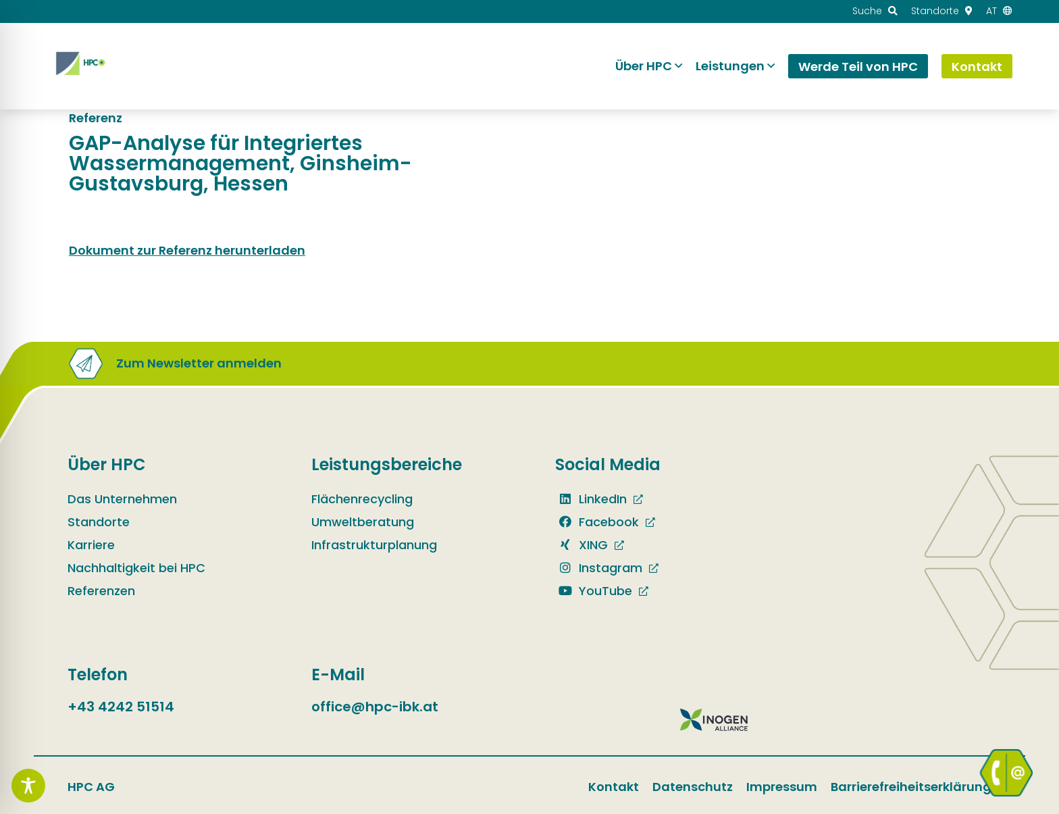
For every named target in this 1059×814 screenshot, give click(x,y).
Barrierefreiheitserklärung (911, 786)
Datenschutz (692, 786)
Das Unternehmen (122, 498)
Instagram (598, 567)
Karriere (91, 544)
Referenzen (101, 590)
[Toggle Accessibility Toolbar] (28, 785)
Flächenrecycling (362, 498)
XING (581, 544)
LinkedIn (591, 498)
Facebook (597, 521)
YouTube (593, 590)
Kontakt (613, 786)
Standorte (99, 521)
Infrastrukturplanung (374, 544)
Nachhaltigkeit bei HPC (136, 567)
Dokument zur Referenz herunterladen (187, 250)
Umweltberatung (362, 521)
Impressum (781, 786)
